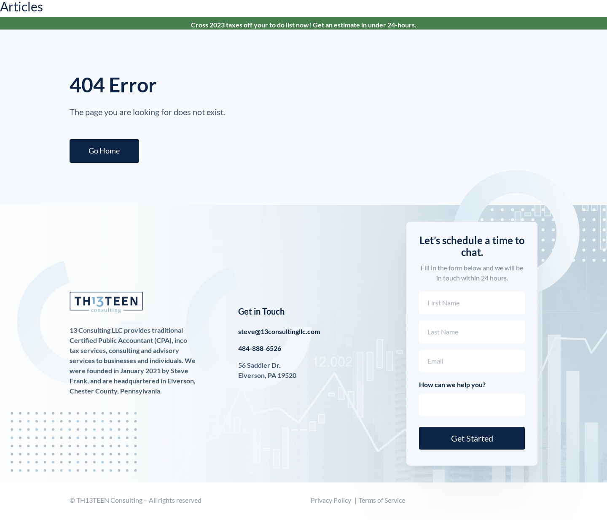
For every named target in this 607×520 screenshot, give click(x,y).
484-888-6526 (259, 350)
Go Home (106, 151)
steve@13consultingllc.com (279, 333)
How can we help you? (452, 387)
